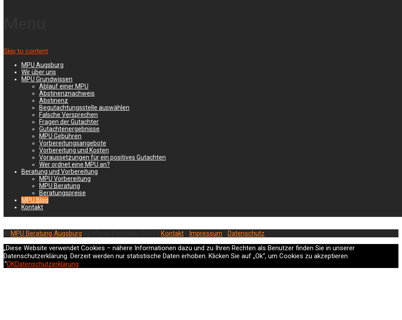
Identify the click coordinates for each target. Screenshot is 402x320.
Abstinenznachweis (67, 93)
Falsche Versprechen (68, 114)
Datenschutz (246, 233)
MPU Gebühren (60, 136)
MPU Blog (34, 200)
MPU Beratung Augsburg (46, 233)
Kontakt (32, 207)
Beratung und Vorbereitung (59, 171)
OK (11, 264)
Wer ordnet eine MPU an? (74, 164)
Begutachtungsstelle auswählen (84, 107)
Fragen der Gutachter (69, 121)
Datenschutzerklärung (47, 264)
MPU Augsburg (42, 64)
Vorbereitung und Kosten (74, 150)
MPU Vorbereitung (65, 178)
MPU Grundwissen (46, 79)
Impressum (205, 233)
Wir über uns (38, 72)
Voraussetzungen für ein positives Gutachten (102, 157)
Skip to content (26, 51)
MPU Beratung (59, 185)
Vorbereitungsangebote (72, 143)
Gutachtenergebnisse (69, 128)
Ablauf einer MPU (63, 86)
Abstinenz (53, 100)
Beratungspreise (62, 192)
